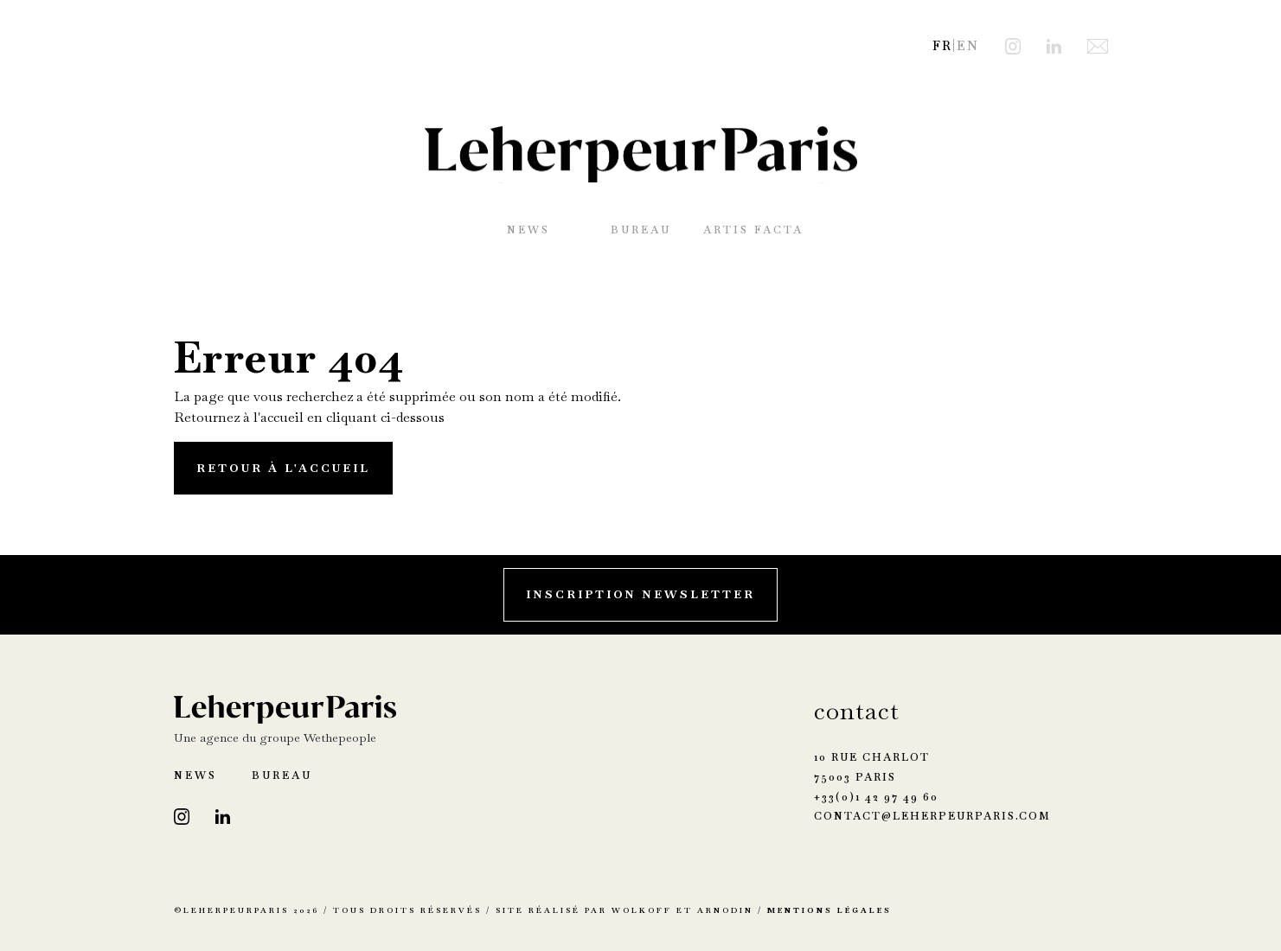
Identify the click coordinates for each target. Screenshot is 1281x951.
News (528, 230)
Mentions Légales (829, 910)
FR (942, 46)
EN (968, 46)
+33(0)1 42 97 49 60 (876, 797)
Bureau (641, 230)
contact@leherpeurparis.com (932, 816)
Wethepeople (340, 737)
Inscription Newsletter (640, 594)
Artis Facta (753, 230)
